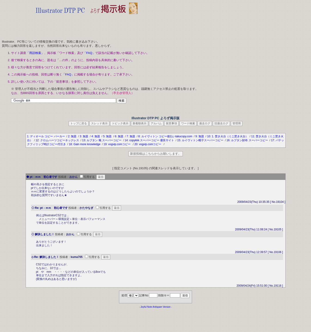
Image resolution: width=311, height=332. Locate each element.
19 (105, 144)
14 (126, 140)
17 (272, 140)
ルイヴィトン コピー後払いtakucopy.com (167, 136)
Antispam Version (161, 307)
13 (83, 140)
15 (178, 140)
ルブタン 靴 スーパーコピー (104, 140)
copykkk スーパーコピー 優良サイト (152, 140)
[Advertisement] (87, 25)
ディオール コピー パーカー (48, 136)
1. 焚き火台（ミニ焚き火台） (230, 136)
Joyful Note (146, 307)
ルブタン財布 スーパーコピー (250, 140)
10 (208, 136)
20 (135, 144)
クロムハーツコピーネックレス (60, 140)
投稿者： (63, 177)
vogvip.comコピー (120, 144)
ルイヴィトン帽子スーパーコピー (203, 140)
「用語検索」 (35, 53)
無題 (74, 136)
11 (252, 136)
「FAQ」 (89, 53)
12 (37, 140)
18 (70, 144)
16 (227, 140)
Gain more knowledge (87, 144)
